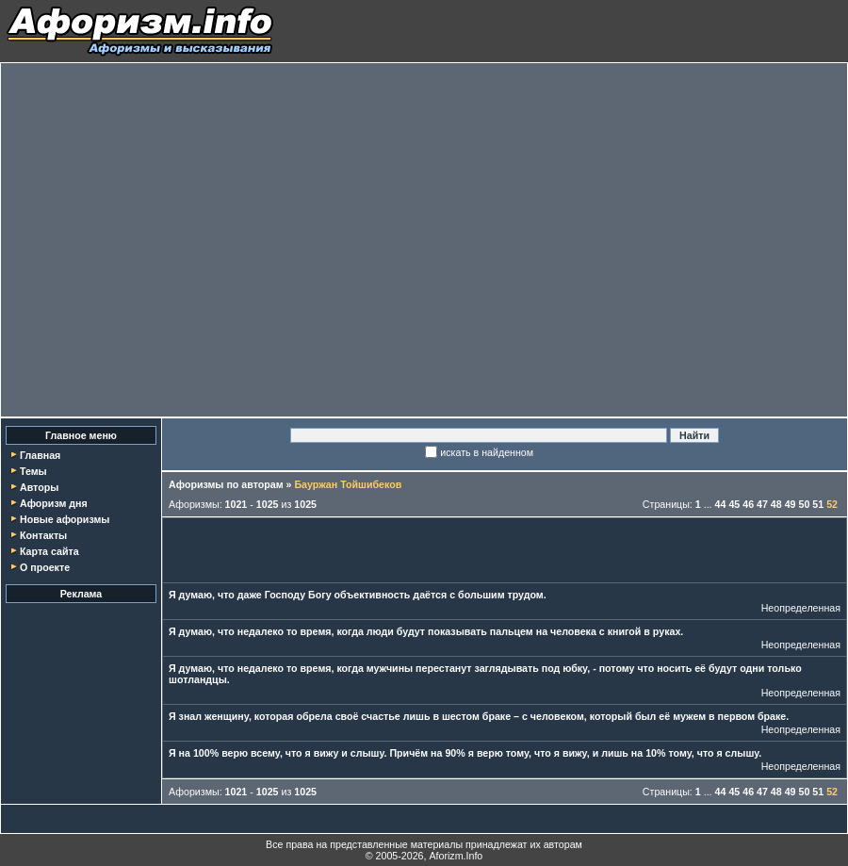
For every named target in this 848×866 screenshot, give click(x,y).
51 (818, 504)
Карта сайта (49, 551)
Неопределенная (800, 607)
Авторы (39, 487)
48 (776, 504)
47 (762, 504)
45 (734, 504)
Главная (40, 455)
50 (804, 504)
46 (748, 504)
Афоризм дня (54, 503)
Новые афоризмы (64, 519)
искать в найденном (486, 452)
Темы (33, 471)
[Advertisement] (176, 240)
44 (720, 504)
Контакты (43, 535)
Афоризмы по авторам (226, 484)
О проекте (45, 567)
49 (790, 504)
